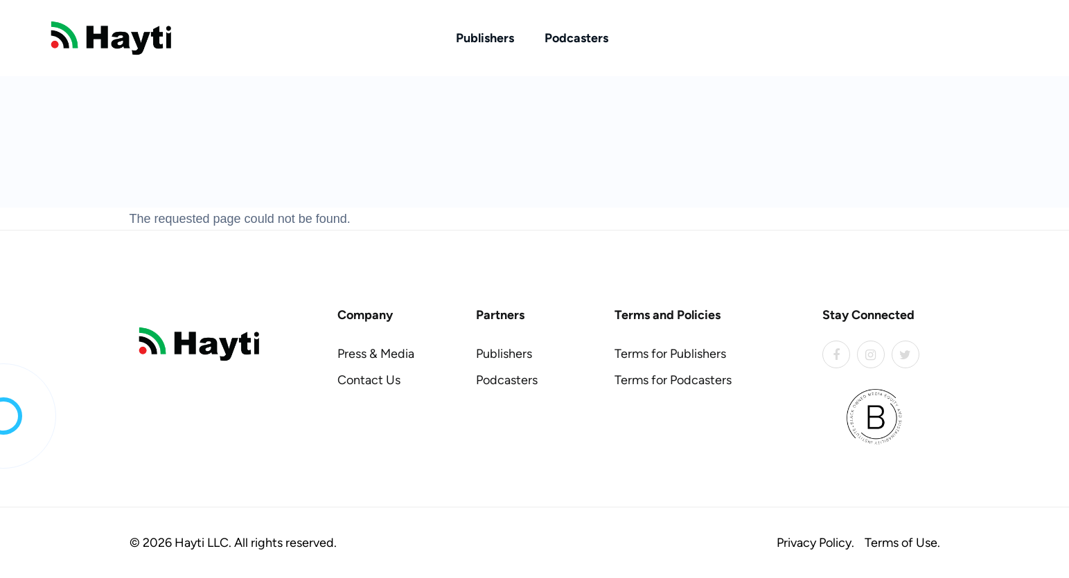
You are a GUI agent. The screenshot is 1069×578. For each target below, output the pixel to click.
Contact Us (368, 380)
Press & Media (375, 353)
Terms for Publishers (670, 353)
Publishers (485, 38)
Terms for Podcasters (673, 380)
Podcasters (576, 38)
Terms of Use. (902, 542)
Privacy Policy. (815, 542)
